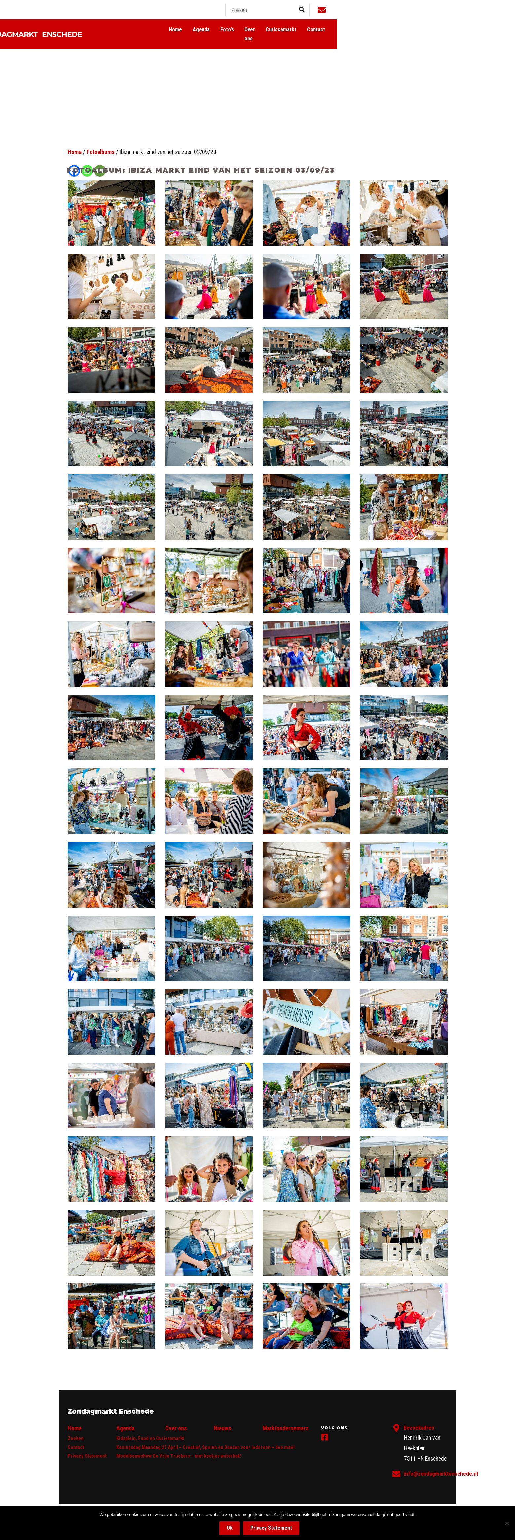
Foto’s (344, 30)
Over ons (372, 30)
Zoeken (76, 1438)
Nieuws (222, 1428)
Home (293, 30)
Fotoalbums (101, 152)
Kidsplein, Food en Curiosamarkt (150, 1438)
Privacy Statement (87, 1456)
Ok (230, 1528)
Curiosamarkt (408, 30)
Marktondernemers (286, 1428)
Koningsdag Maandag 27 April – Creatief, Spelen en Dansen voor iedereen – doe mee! (205, 1447)
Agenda (318, 30)
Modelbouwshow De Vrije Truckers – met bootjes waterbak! (178, 1456)
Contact (443, 30)
